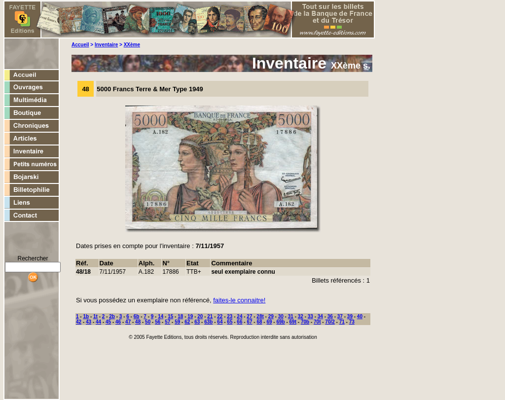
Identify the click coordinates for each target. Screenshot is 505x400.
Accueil (80, 44)
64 (219, 322)
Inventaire (106, 44)
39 (350, 316)
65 (229, 322)
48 (138, 322)
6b (137, 316)
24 (239, 316)
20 (200, 316)
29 (271, 316)
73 (352, 322)
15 (170, 316)
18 (180, 316)
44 (98, 322)
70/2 (329, 322)
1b (86, 316)
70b (305, 322)
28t (259, 316)
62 (187, 322)
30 (281, 316)
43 (88, 322)
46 (118, 322)
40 (359, 316)
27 (249, 316)
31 (290, 316)
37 (340, 316)
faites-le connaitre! (239, 300)
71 (342, 322)
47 (128, 322)
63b (208, 322)
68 (259, 322)
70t (317, 322)
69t (292, 322)
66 (239, 322)
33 (310, 316)
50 (147, 322)
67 (249, 322)
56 (157, 322)
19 (190, 316)
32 (300, 316)
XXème (132, 44)
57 (167, 322)
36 (330, 316)
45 (108, 322)
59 (177, 322)
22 (219, 316)
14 (160, 316)
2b (112, 316)
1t (95, 316)
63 (197, 322)
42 (78, 322)
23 (229, 316)
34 (320, 316)
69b (280, 322)
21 (210, 316)
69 (269, 322)
